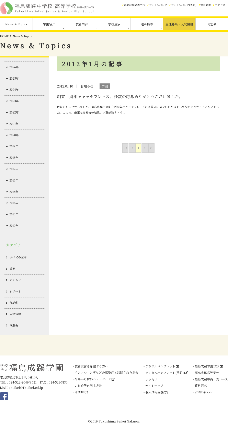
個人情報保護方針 (157, 392)
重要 (12, 269)
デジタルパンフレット (160, 366)
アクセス (220, 5)
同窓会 (211, 24)
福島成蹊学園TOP (207, 366)
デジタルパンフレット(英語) (164, 373)
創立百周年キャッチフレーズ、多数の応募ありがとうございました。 (120, 96)
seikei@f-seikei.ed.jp (27, 387)
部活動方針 (82, 392)
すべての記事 (18, 257)
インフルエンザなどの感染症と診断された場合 (106, 372)
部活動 (14, 303)
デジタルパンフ (158, 5)
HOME (4, 36)
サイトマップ (154, 386)
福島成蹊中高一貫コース (211, 379)
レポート (15, 291)
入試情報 (15, 314)
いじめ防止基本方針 (88, 385)
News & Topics (16, 24)
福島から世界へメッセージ (93, 379)
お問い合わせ (204, 392)
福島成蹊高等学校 (134, 5)
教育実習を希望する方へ (91, 366)
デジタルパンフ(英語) (183, 5)
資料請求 (205, 5)
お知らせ (15, 280)
